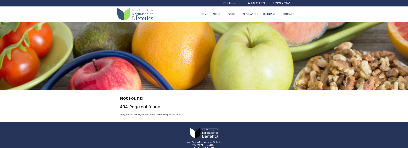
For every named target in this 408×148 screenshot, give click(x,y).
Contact (288, 14)
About (217, 14)
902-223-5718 (258, 3)
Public (231, 14)
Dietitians (269, 14)
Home (204, 14)
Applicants (249, 14)
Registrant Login (282, 3)
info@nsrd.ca (234, 3)
